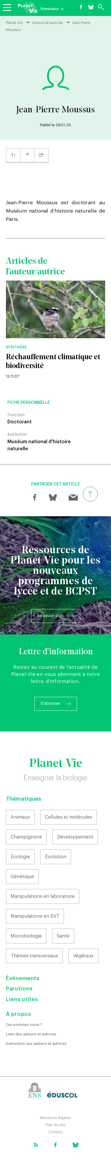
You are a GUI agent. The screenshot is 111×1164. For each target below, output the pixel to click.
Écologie (20, 856)
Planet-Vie (14, 23)
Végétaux (83, 955)
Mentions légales (55, 1118)
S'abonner (50, 704)
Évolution (55, 856)
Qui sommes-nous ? (24, 1025)
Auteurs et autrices (47, 23)
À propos (18, 1014)
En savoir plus (50, 616)
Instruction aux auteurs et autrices (36, 1043)
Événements (23, 978)
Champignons (26, 837)
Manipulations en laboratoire (43, 896)
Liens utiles (22, 999)
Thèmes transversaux (34, 955)
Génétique (22, 876)
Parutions (19, 988)
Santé (63, 936)
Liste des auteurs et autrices (31, 1034)
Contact (55, 1132)
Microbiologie (26, 936)
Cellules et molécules (68, 817)
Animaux (20, 817)
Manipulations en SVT (35, 916)
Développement (75, 837)
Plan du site (56, 1125)
